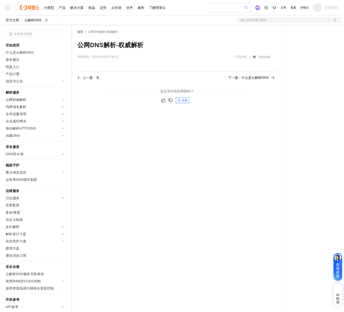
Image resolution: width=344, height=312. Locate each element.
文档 (283, 7)
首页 (80, 32)
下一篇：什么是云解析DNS (251, 77)
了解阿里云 (157, 8)
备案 (293, 7)
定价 (103, 8)
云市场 (116, 8)
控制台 (305, 7)
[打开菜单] (7, 7)
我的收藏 (264, 57)
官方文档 (12, 20)
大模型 (49, 8)
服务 (141, 8)
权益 (91, 8)
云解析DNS (33, 20)
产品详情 (241, 56)
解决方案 (77, 8)
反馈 (182, 100)
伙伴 (129, 8)
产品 (62, 8)
